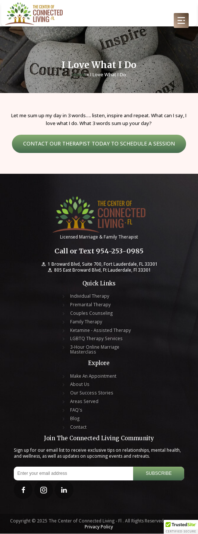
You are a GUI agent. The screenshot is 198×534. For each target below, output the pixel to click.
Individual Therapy (89, 296)
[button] (181, 527)
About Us (79, 385)
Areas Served (84, 402)
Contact (78, 427)
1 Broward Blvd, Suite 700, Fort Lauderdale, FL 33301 (98, 265)
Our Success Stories (91, 393)
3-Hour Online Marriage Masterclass (94, 350)
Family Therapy (86, 322)
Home (78, 74)
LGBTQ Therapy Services (96, 339)
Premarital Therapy (90, 305)
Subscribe (159, 474)
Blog (74, 419)
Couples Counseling (91, 313)
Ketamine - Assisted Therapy (100, 330)
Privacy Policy (99, 527)
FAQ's (76, 410)
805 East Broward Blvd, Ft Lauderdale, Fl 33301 (99, 271)
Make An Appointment (93, 376)
